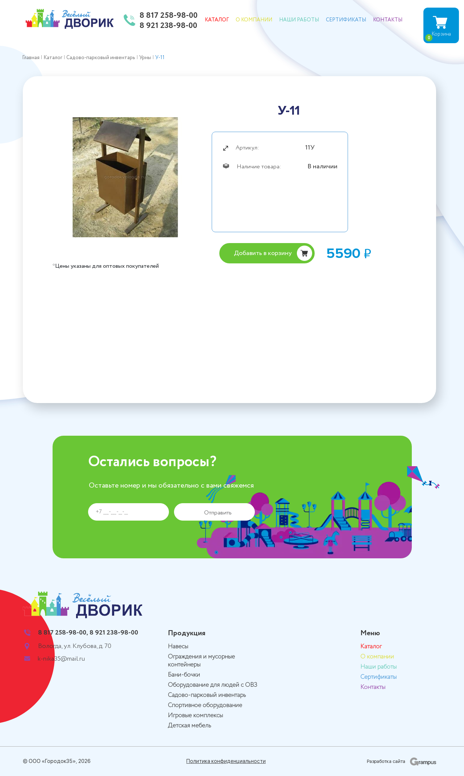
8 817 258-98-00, (63, 632)
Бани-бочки (184, 675)
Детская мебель (189, 726)
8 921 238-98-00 (168, 26)
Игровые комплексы (195, 716)
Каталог (217, 20)
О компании (254, 20)
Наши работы (299, 20)
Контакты (387, 20)
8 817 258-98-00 (169, 16)
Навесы (178, 647)
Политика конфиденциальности (226, 761)
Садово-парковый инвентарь (207, 695)
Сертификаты (346, 20)
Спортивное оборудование (205, 705)
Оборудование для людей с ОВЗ (212, 685)
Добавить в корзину (263, 253)
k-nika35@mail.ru (61, 659)
